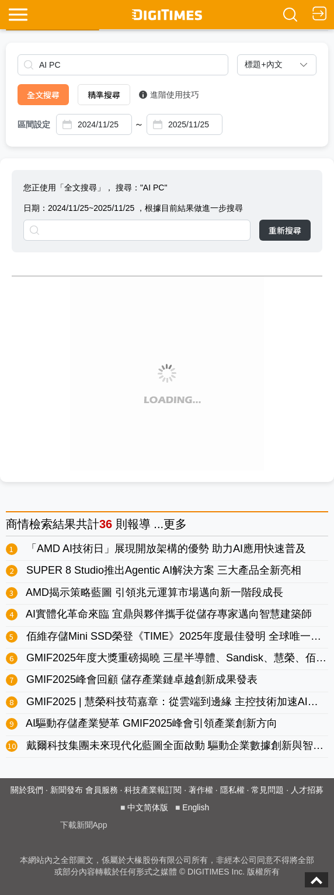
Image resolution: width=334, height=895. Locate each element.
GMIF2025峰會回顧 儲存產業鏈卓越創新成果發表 (142, 679)
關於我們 (27, 790)
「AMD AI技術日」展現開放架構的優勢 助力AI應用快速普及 (166, 548)
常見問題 (267, 790)
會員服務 (101, 790)
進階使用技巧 (169, 94)
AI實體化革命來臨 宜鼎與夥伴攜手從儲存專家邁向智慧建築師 (169, 614)
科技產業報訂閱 (153, 790)
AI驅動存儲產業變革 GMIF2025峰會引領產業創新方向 (151, 723)
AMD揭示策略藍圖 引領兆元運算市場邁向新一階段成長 (154, 592)
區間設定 (34, 124)
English (195, 807)
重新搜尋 (285, 230)
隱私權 (232, 790)
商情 (17, 524)
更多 (175, 524)
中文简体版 (147, 807)
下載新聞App (83, 825)
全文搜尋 (43, 94)
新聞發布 (66, 790)
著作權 (201, 790)
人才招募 (307, 790)
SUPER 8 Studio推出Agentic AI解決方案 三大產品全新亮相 (163, 570)
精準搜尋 (104, 94)
